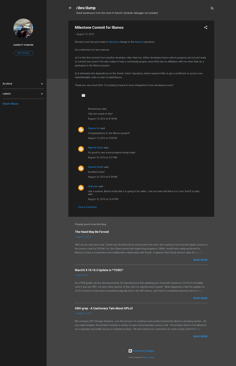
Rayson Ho (94, 128)
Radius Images (148, 357)
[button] (206, 28)
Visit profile (23, 53)
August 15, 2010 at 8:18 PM (102, 118)
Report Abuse (10, 103)
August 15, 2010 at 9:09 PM (102, 138)
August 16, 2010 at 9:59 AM (102, 176)
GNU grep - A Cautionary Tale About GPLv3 (104, 308)
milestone (113, 41)
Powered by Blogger (141, 350)
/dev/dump (86, 8)
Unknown (93, 186)
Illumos (139, 41)
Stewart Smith (95, 167)
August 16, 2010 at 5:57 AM (102, 157)
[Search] (212, 9)
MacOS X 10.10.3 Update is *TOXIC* (99, 270)
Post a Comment (87, 207)
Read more (200, 259)
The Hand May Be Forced (92, 231)
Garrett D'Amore (23, 45)
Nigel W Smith (95, 147)
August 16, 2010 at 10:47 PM (103, 199)
